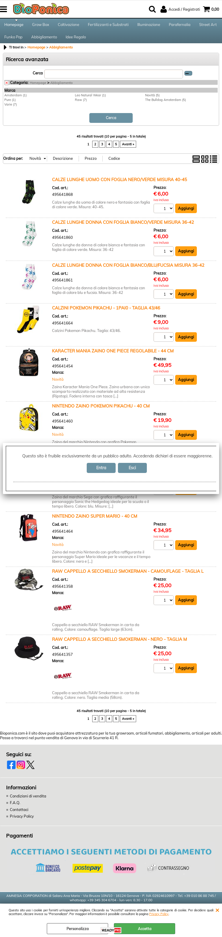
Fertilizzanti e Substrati (108, 25)
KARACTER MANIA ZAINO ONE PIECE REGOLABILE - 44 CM (113, 354)
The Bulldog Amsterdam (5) (165, 104)
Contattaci (19, 813)
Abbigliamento (44, 39)
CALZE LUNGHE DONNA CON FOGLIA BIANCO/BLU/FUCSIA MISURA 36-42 (128, 269)
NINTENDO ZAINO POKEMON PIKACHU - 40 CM (101, 409)
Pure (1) (10, 104)
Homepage (13, 25)
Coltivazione (68, 25)
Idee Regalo (76, 39)
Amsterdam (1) (15, 99)
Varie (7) (10, 108)
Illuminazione (148, 25)
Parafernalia (179, 25)
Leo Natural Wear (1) (90, 99)
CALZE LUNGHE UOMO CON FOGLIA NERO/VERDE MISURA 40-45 (119, 183)
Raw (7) (81, 104)
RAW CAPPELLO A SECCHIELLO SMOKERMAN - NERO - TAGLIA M (119, 643)
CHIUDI (217, 910)
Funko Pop (13, 39)
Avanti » (128, 148)
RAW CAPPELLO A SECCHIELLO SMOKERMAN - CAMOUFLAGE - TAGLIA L (128, 575)
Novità (58, 383)
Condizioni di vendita (28, 799)
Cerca (38, 76)
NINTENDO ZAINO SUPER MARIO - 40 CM (94, 520)
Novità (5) (152, 99)
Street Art (208, 25)
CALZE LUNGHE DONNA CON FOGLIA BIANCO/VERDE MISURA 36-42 (123, 226)
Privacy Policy (159, 914)
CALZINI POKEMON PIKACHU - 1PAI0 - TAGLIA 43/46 (106, 311)
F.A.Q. (15, 806)
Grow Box (40, 25)
